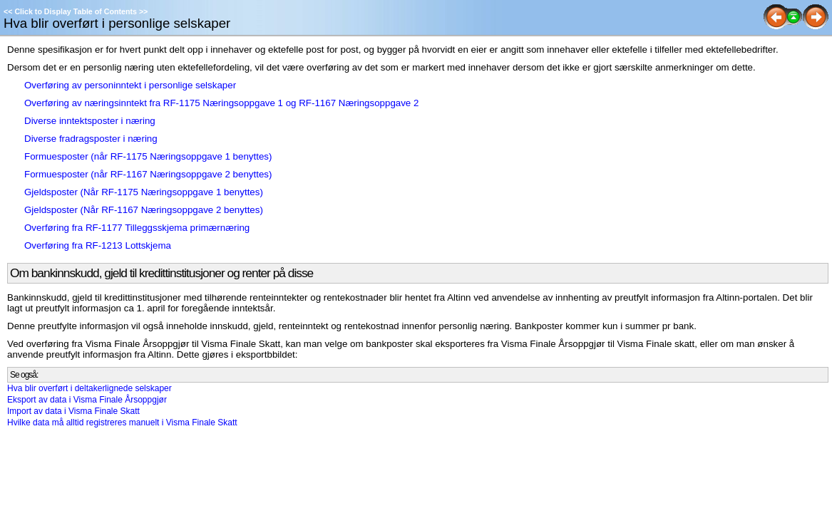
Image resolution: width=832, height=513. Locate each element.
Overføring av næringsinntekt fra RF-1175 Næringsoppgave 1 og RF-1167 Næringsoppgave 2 (221, 103)
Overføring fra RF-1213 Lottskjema (97, 245)
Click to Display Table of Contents (75, 11)
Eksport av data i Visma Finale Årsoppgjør (87, 400)
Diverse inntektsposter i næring (89, 120)
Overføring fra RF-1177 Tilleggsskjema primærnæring (137, 227)
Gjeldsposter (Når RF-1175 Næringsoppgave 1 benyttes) (143, 192)
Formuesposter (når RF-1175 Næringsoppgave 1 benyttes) (148, 156)
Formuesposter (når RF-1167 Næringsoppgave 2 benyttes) (148, 174)
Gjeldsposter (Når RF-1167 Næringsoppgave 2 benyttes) (143, 209)
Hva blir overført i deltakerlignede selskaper (89, 388)
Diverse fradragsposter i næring (91, 138)
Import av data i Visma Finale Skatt (73, 411)
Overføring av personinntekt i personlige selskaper (130, 85)
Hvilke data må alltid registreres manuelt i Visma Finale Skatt (122, 423)
